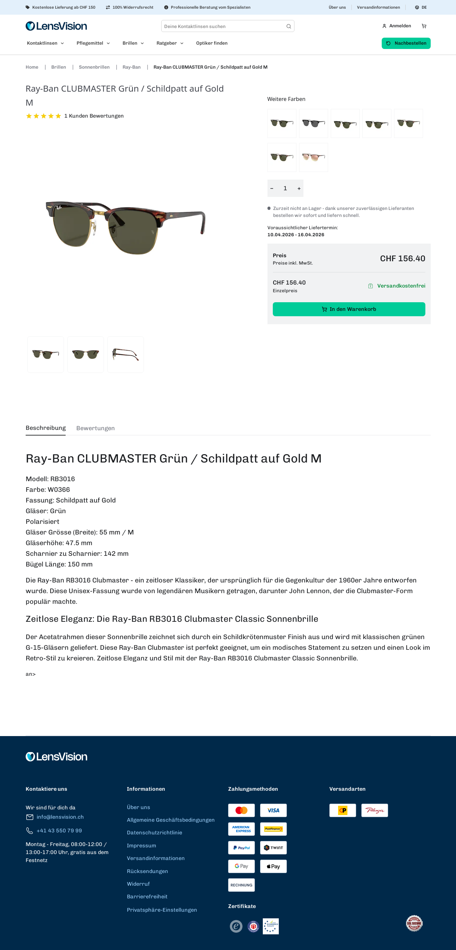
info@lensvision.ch (55, 817)
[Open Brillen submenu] (144, 43)
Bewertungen (95, 428)
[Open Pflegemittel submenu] (110, 43)
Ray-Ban (132, 67)
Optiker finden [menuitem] (212, 43)
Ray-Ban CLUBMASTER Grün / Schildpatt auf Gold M (210, 67)
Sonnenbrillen (95, 67)
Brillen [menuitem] (130, 43)
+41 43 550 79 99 (54, 831)
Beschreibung (46, 428)
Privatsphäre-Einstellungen (162, 910)
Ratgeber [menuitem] (167, 43)
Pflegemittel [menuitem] (90, 43)
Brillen (59, 67)
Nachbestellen (406, 43)
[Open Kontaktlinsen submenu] (64, 43)
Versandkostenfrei (395, 286)
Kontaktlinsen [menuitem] (42, 43)
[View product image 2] (85, 354)
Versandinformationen (378, 7)
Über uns (337, 7)
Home (32, 67)
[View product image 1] (45, 354)
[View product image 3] (125, 354)
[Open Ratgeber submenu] (184, 43)
